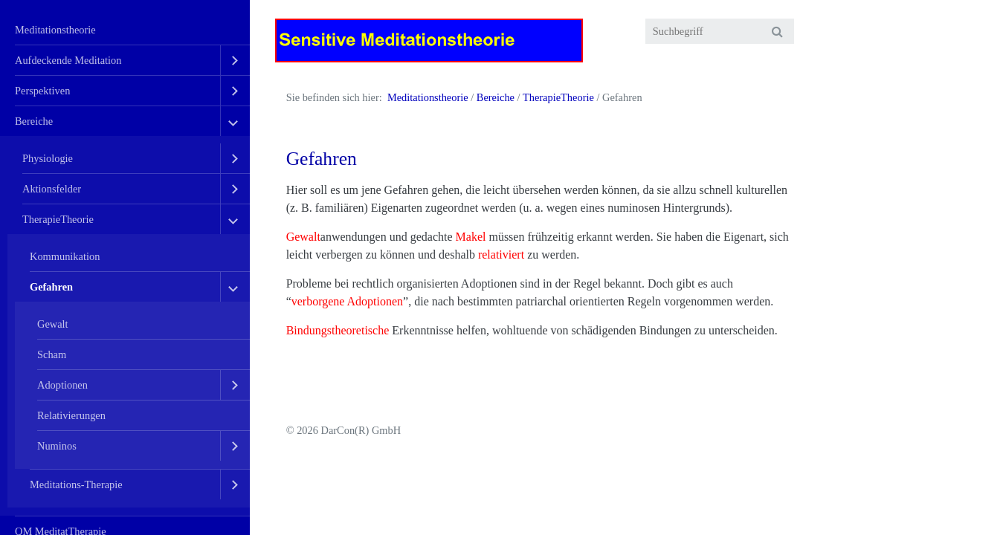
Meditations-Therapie (76, 484)
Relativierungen (71, 415)
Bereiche (34, 121)
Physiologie (47, 158)
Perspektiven (42, 91)
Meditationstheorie (55, 30)
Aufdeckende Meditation (68, 60)
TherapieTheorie (58, 219)
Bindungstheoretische (338, 330)
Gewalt (52, 324)
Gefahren (51, 287)
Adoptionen (62, 385)
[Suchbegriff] (719, 31)
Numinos (57, 446)
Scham (51, 354)
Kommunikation (65, 256)
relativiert (501, 254)
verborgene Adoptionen (347, 301)
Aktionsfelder (51, 189)
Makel (471, 236)
